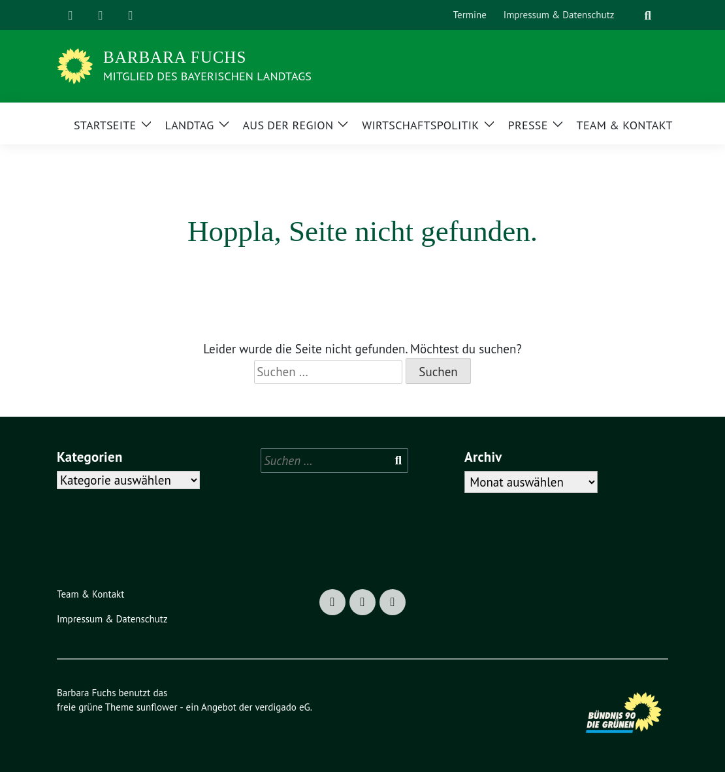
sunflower (157, 707)
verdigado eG (282, 707)
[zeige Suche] (647, 15)
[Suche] (631, 15)
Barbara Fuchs (174, 57)
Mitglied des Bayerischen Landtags (207, 76)
